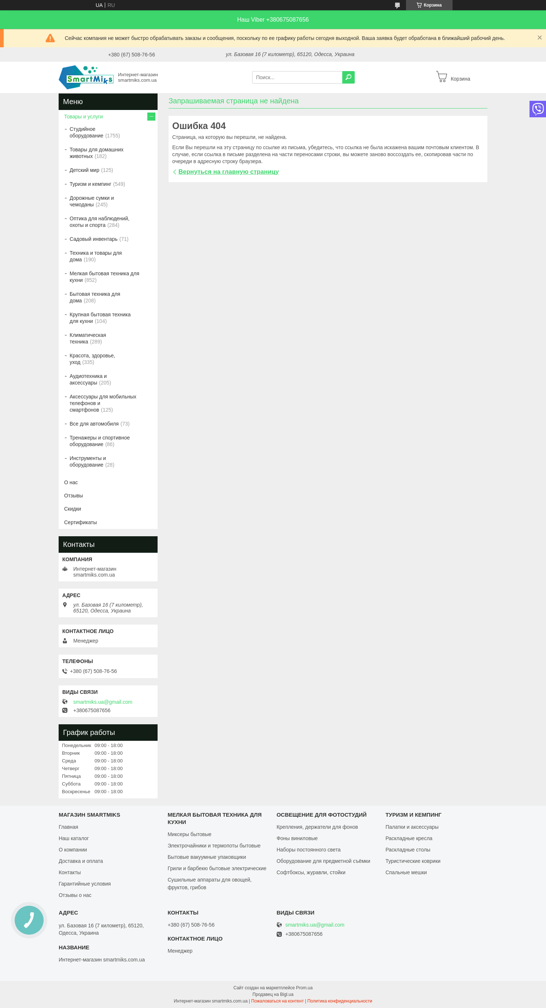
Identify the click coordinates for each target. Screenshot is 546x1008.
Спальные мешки (406, 872)
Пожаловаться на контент (277, 1001)
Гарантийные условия (85, 884)
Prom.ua (304, 987)
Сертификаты (80, 522)
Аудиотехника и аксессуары (88, 379)
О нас (71, 482)
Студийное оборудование (86, 132)
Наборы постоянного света (309, 850)
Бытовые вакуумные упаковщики (206, 857)
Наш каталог (74, 838)
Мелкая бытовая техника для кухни (104, 277)
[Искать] (348, 77)
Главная (68, 827)
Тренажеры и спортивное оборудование (100, 441)
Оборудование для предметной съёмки (323, 861)
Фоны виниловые (297, 838)
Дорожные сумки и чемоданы (92, 201)
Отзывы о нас (75, 895)
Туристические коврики (412, 861)
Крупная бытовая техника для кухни (100, 318)
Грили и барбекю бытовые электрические (216, 868)
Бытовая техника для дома (95, 297)
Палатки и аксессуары (412, 827)
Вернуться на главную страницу (228, 171)
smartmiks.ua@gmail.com (102, 702)
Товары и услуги (83, 116)
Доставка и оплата (81, 861)
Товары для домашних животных (96, 153)
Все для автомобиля (94, 424)
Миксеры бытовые (189, 834)
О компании (73, 850)
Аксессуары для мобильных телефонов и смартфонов (103, 403)
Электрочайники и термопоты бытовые (214, 846)
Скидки (72, 509)
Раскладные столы (408, 850)
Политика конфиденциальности (339, 1001)
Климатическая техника (88, 338)
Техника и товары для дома (96, 256)
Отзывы (73, 496)
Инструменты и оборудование (88, 461)
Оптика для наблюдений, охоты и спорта (99, 222)
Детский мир (84, 170)
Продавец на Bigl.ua (273, 994)
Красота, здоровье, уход (92, 359)
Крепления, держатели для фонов (317, 827)
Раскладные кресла (408, 838)
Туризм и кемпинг (90, 184)
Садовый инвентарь (94, 239)
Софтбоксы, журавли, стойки (311, 872)
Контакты (70, 872)
